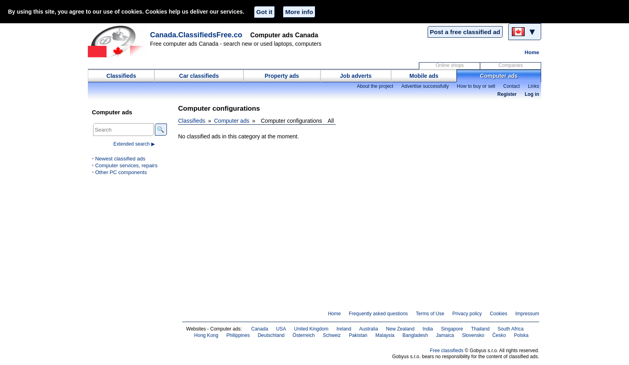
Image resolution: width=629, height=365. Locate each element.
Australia (368, 329)
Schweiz (332, 335)
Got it (264, 11)
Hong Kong (206, 335)
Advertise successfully (424, 86)
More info (299, 11)
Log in (532, 94)
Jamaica (445, 335)
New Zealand (400, 329)
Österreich (303, 335)
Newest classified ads (120, 159)
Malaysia (384, 335)
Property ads (282, 76)
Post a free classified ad (465, 31)
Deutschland (271, 335)
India (427, 329)
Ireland (344, 329)
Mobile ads (424, 76)
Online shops (450, 65)
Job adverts (356, 76)
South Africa (510, 329)
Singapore (452, 329)
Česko (499, 335)
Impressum (527, 313)
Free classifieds (447, 350)
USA (281, 329)
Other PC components (121, 172)
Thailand (480, 329)
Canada (259, 329)
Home (532, 52)
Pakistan (358, 335)
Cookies (498, 313)
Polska (521, 335)
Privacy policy (467, 313)
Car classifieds (199, 76)
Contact (511, 86)
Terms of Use (430, 313)
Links (533, 86)
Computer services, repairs (126, 165)
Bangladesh (415, 335)
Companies (511, 65)
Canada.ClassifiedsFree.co (196, 35)
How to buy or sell (476, 86)
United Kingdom (311, 329)
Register (507, 94)
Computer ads (499, 76)
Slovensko (473, 335)
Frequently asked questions (378, 313)
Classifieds (121, 76)
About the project (375, 86)
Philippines (238, 335)
